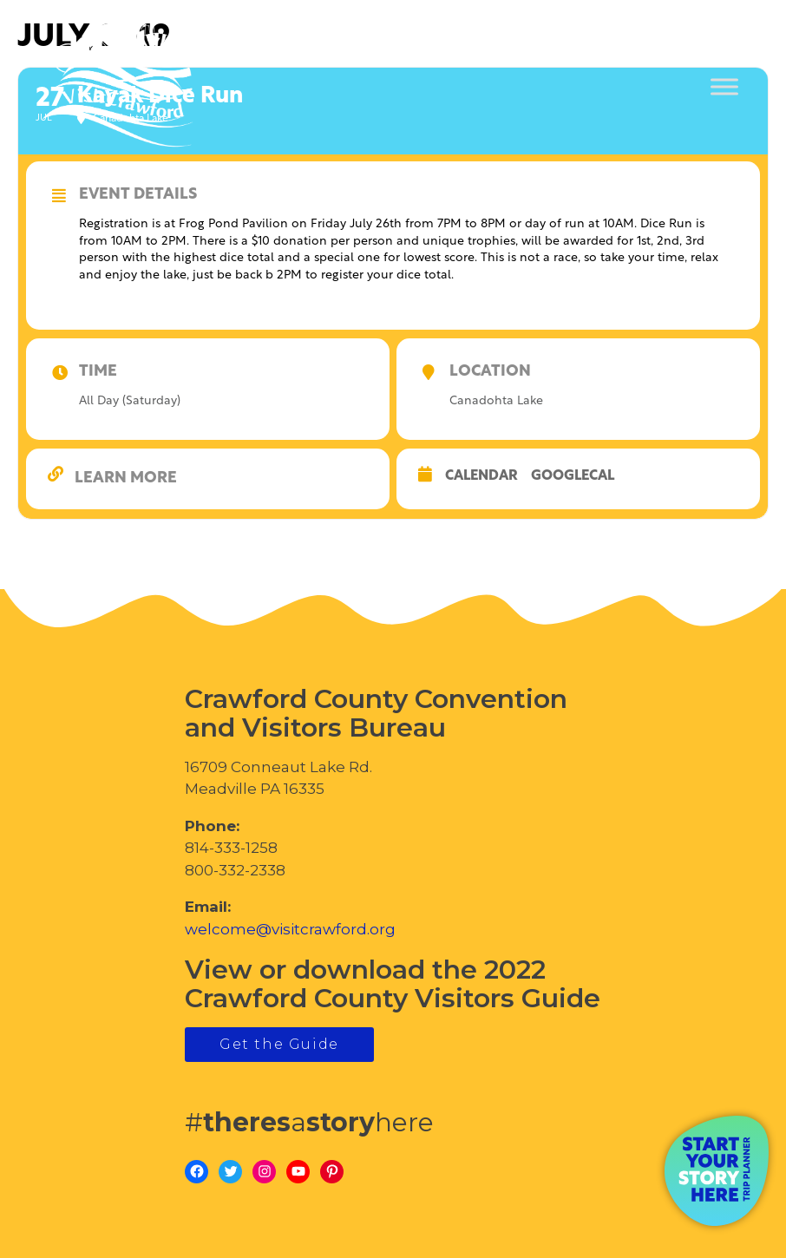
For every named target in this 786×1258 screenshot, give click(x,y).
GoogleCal (572, 476)
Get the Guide (279, 1044)
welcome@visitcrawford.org (290, 929)
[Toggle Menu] (724, 87)
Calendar (481, 476)
